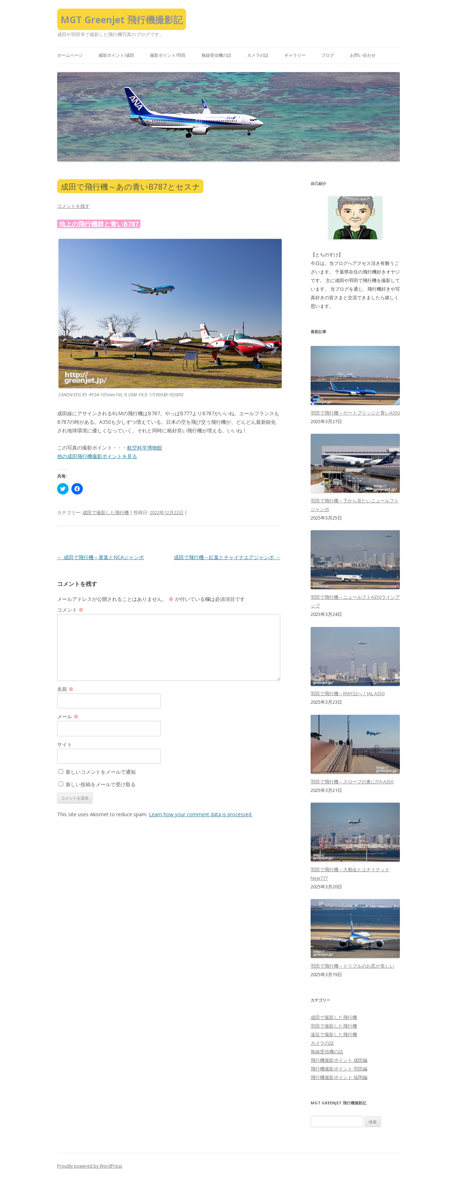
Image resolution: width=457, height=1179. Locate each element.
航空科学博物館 (144, 447)
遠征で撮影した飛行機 (334, 1034)
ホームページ (70, 55)
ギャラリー (295, 55)
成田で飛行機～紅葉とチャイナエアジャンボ (227, 557)
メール (68, 716)
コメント (70, 609)
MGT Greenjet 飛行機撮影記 (122, 19)
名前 (65, 689)
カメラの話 (257, 55)
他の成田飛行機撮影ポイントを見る (97, 456)
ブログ (327, 55)
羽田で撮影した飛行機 (334, 1026)
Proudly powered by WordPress (89, 1166)
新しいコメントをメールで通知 (101, 771)
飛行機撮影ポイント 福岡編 (339, 1077)
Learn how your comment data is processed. (200, 814)
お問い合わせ (363, 55)
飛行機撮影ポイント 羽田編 (339, 1068)
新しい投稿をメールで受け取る (101, 784)
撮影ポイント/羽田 (168, 55)
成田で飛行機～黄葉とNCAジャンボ (100, 557)
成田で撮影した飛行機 (105, 512)
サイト (64, 744)
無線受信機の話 (216, 55)
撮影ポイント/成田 (116, 55)
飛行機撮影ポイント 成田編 (339, 1060)
